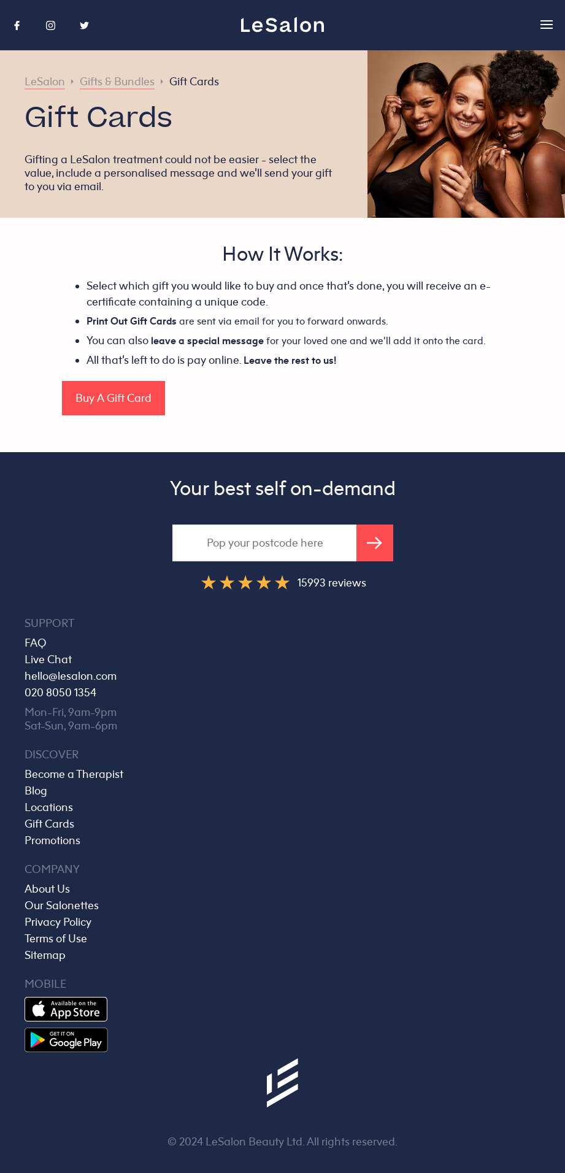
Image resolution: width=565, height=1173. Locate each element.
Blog (36, 791)
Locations (49, 807)
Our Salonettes (62, 905)
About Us (47, 889)
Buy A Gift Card (113, 398)
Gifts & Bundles (117, 81)
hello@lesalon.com (71, 676)
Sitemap (45, 955)
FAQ (36, 643)
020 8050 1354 (60, 692)
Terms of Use (56, 938)
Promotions (52, 840)
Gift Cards (194, 81)
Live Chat (48, 659)
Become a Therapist (74, 774)
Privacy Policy (58, 922)
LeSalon (45, 81)
